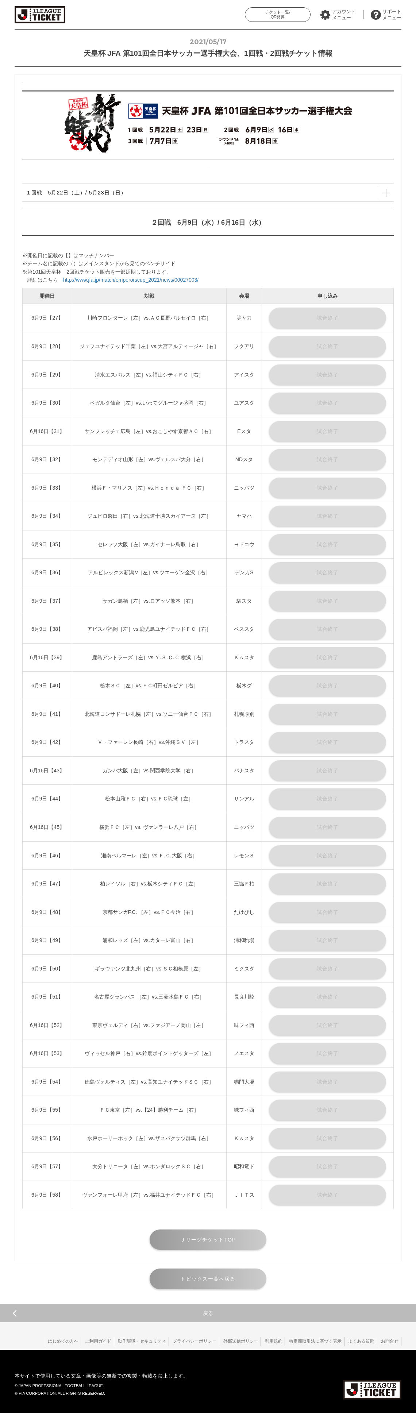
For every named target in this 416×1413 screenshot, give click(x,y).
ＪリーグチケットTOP (208, 1240)
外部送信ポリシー (229, 1341)
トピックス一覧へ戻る (207, 1279)
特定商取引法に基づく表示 (309, 1341)
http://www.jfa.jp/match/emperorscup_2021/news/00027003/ (131, 280)
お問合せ (388, 1341)
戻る (112, 1313)
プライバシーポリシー (181, 1341)
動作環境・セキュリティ (126, 1341)
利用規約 (265, 1341)
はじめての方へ (42, 1341)
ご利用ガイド (80, 1341)
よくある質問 (357, 1341)
